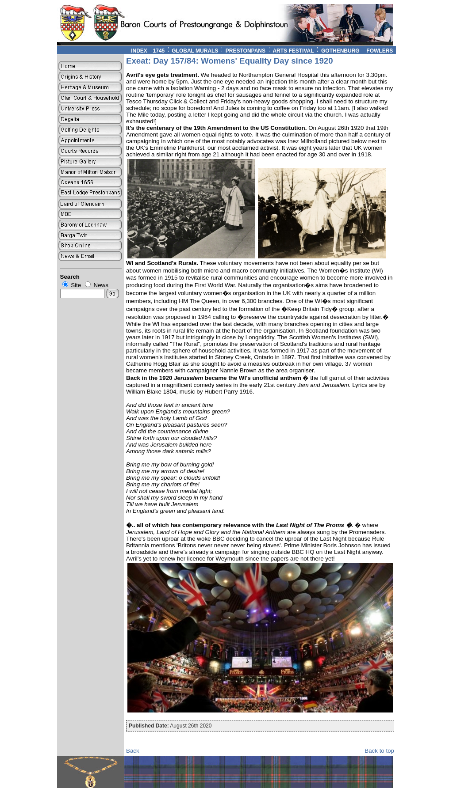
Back (132, 750)
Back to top (379, 750)
